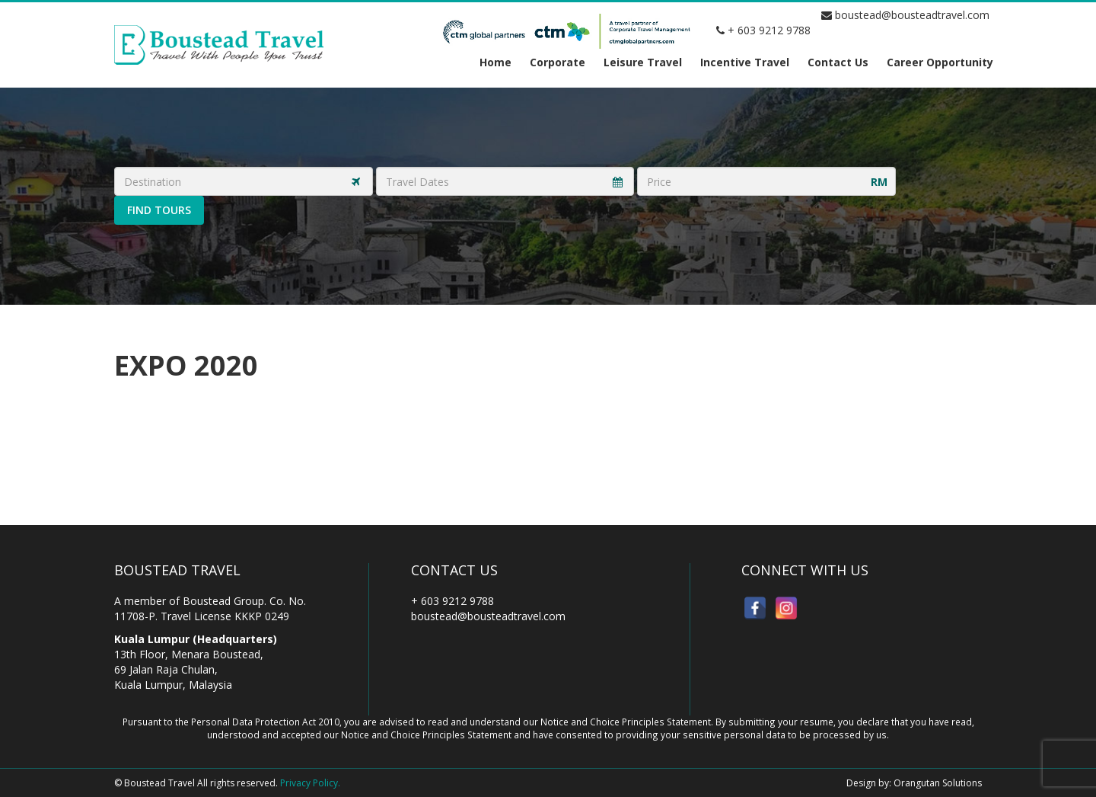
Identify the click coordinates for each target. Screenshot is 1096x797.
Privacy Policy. (310, 782)
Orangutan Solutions (938, 782)
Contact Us (838, 62)
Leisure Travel (643, 62)
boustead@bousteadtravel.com (905, 15)
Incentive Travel (744, 62)
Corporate (557, 62)
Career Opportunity (940, 62)
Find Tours (159, 210)
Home (495, 62)
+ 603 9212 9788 (763, 30)
